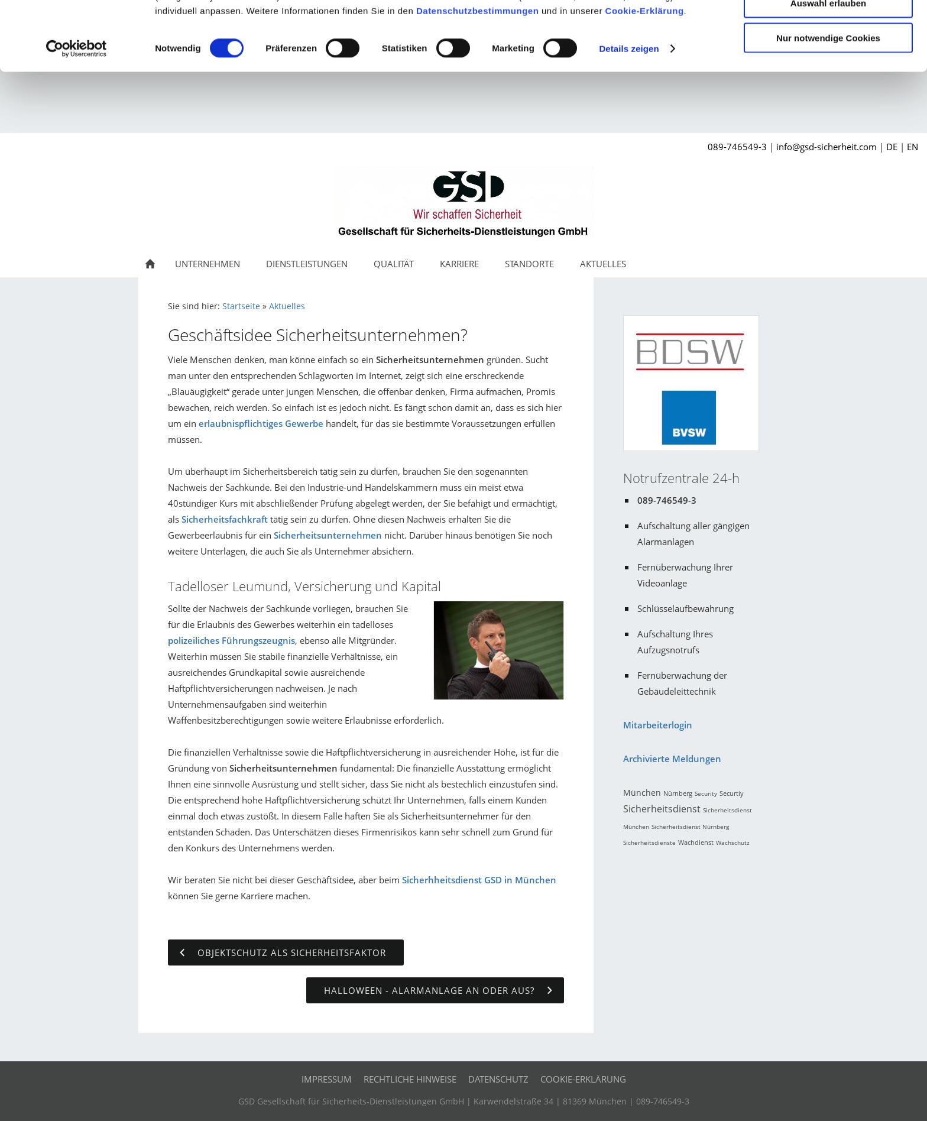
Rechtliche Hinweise (410, 1079)
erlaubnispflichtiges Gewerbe (261, 423)
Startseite (241, 306)
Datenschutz (498, 1079)
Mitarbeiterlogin (657, 725)
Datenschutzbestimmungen (477, 71)
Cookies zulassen (828, 29)
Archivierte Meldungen (672, 758)
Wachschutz (733, 842)
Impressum (327, 1079)
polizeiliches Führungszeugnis (231, 640)
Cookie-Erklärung (644, 71)
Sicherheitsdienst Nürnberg (690, 826)
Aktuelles (287, 306)
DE (891, 147)
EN (912, 147)
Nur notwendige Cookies (828, 98)
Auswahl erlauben (828, 64)
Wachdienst (696, 842)
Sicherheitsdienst (662, 808)
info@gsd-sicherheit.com (826, 147)
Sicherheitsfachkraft (224, 519)
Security (706, 793)
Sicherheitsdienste (649, 842)
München (642, 792)
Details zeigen (629, 110)
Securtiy (731, 793)
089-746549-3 (737, 147)
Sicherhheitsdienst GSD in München (479, 880)
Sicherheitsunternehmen (328, 535)
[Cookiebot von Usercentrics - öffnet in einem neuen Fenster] (76, 110)
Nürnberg (677, 793)
